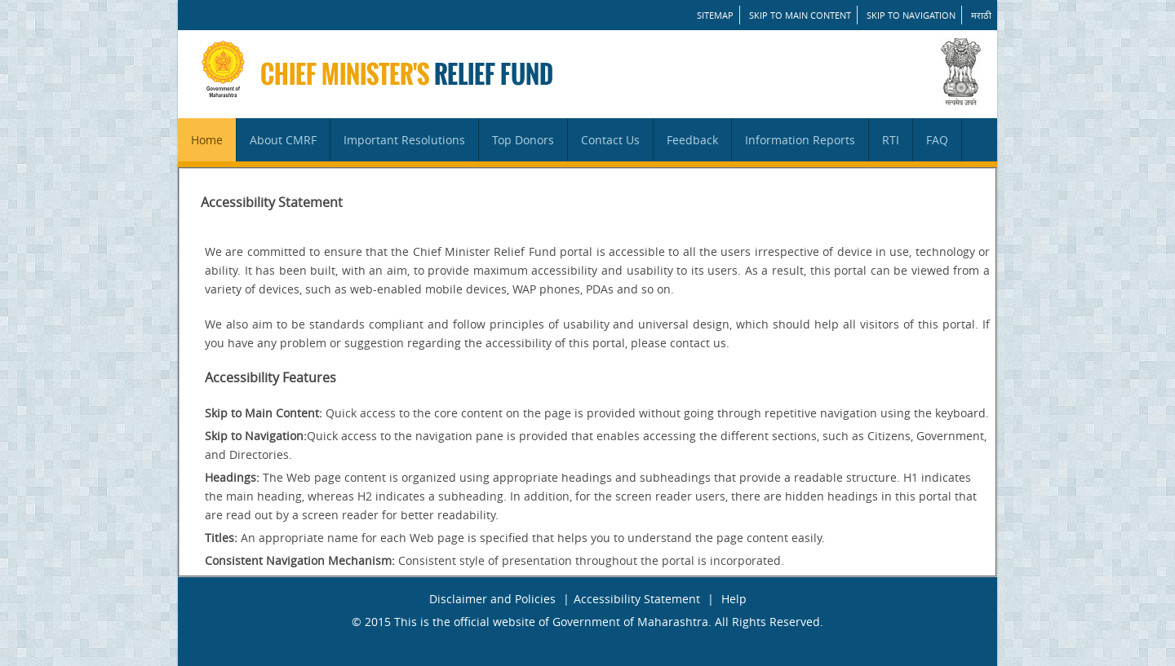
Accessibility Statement (637, 598)
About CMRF (283, 140)
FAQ (937, 140)
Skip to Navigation (911, 15)
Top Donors (523, 140)
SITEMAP (715, 15)
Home (207, 140)
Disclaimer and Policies (492, 598)
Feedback (692, 140)
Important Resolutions (404, 140)
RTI (890, 140)
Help (734, 598)
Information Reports (800, 140)
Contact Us (610, 140)
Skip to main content (800, 15)
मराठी (981, 15)
